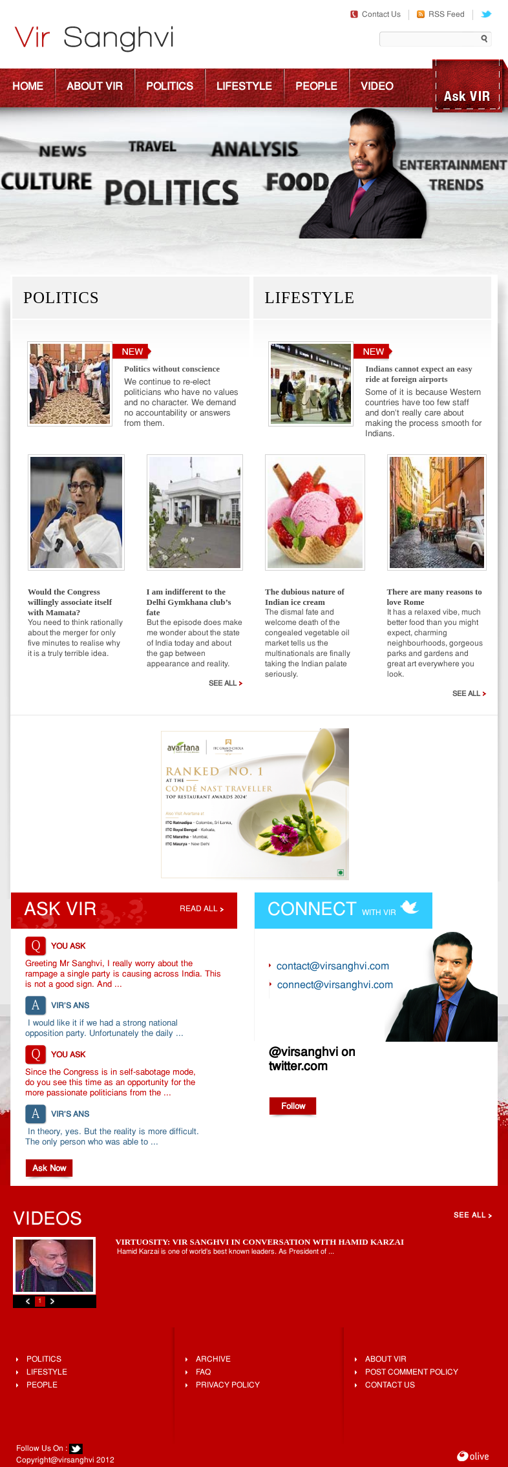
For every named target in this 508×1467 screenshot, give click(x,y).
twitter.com (298, 1067)
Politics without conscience (172, 369)
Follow (293, 1107)
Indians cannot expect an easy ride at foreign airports (418, 374)
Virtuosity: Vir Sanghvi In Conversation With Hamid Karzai (259, 1242)
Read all (199, 909)
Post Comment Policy (411, 1373)
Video (377, 87)
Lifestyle (244, 87)
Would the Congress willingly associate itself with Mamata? (70, 602)
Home (27, 87)
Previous (28, 1301)
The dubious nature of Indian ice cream (304, 597)
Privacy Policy (228, 1385)
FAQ (203, 1373)
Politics (169, 87)
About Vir (95, 87)
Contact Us (375, 15)
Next (52, 1301)
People (316, 87)
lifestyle (46, 1373)
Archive (213, 1360)
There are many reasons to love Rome (434, 597)
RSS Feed (441, 15)
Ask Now (49, 1169)
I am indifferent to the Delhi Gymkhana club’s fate (189, 602)
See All (226, 684)
